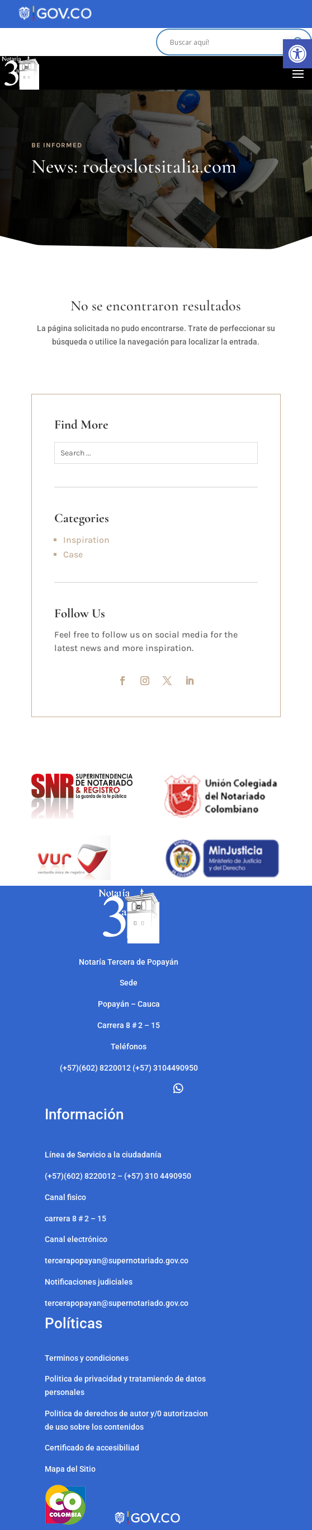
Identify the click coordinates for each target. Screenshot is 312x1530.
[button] (297, 53)
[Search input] (229, 42)
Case (73, 554)
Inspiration (86, 539)
